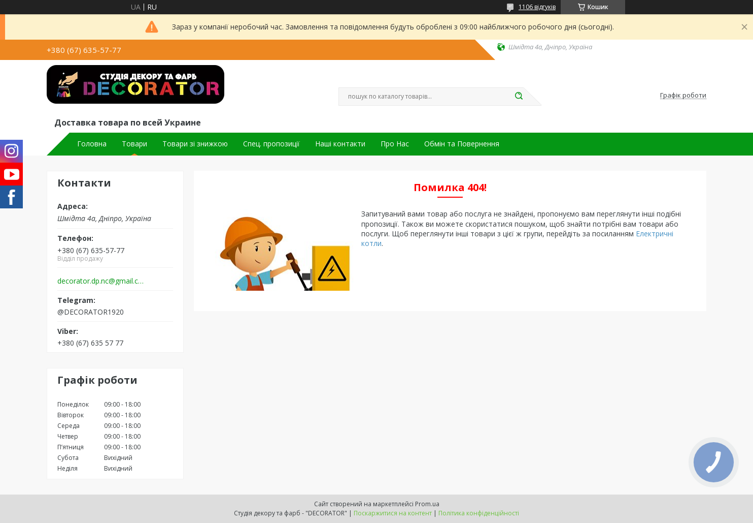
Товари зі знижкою (195, 143)
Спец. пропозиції (271, 143)
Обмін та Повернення (461, 143)
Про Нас (395, 143)
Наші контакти (340, 143)
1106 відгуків (537, 7)
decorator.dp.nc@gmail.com (101, 281)
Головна (92, 143)
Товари (134, 143)
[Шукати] (518, 96)
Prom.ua (427, 504)
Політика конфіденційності (478, 513)
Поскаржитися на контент (393, 513)
